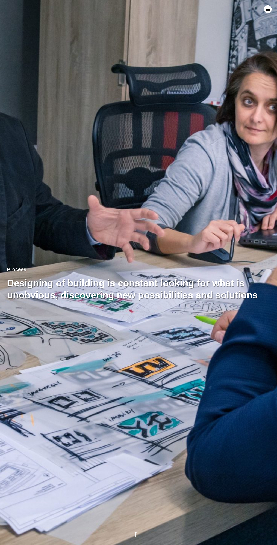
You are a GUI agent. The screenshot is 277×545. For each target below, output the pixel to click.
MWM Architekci (18, 9)
